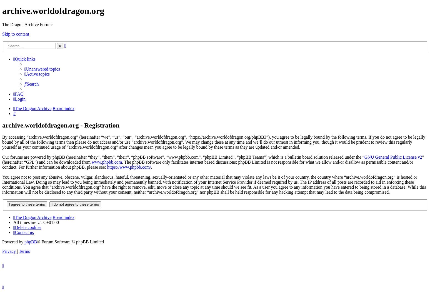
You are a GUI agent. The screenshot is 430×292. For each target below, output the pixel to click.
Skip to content (15, 34)
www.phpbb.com (107, 162)
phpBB (30, 241)
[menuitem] (42, 69)
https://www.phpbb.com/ (129, 167)
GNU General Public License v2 (393, 157)
